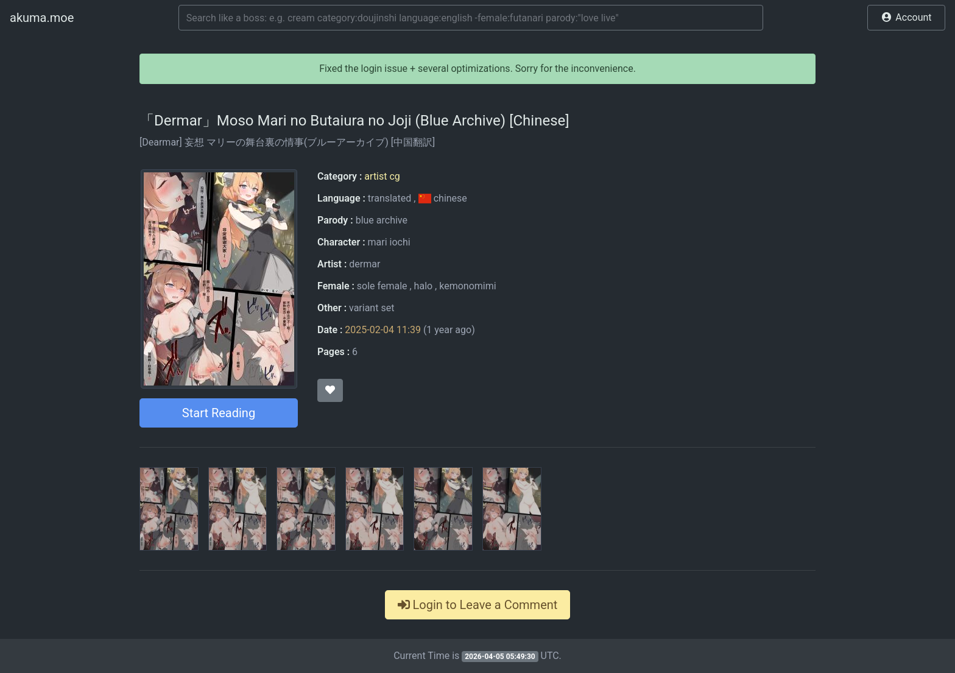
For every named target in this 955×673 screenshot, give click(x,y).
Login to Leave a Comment (478, 604)
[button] (906, 17)
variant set (371, 308)
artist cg (382, 176)
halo (423, 286)
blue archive (381, 220)
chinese (442, 198)
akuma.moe (42, 17)
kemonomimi (467, 286)
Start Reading (218, 413)
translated (389, 198)
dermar (364, 264)
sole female (382, 286)
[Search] (470, 17)
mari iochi (388, 242)
